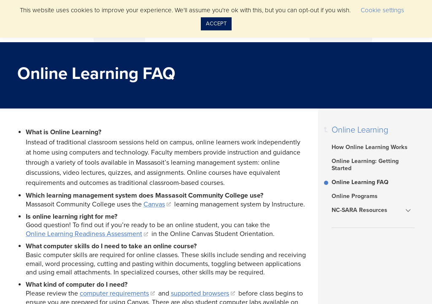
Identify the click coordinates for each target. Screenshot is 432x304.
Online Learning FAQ (360, 182)
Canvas (154, 204)
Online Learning (360, 130)
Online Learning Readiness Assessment (84, 234)
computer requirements (114, 293)
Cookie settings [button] (382, 10)
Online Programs (355, 196)
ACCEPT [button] (216, 23)
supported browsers (200, 293)
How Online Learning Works (370, 147)
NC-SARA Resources (359, 210)
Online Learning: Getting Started (365, 164)
